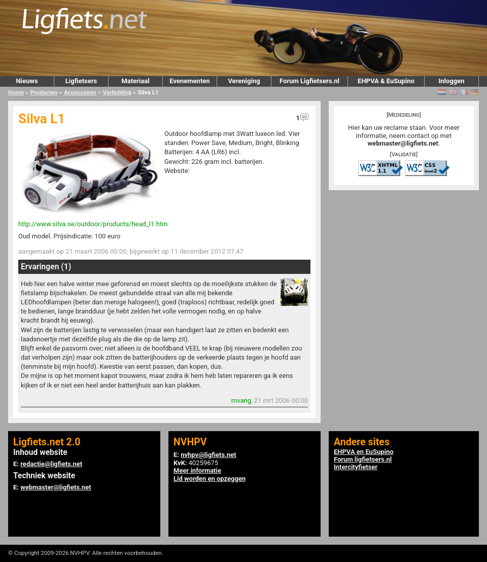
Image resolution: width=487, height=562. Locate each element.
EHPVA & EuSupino (386, 81)
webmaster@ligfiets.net (403, 143)
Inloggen (451, 81)
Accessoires (80, 92)
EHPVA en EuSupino (364, 451)
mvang (241, 400)
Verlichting (116, 92)
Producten (44, 92)
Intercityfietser (355, 467)
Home (16, 92)
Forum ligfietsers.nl (363, 459)
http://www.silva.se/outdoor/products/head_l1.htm (92, 224)
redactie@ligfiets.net (51, 464)
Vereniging (244, 81)
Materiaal (135, 81)
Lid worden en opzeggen (209, 478)
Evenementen (189, 81)
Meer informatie (197, 470)
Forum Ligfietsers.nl (309, 81)
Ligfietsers (81, 81)
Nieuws (27, 81)
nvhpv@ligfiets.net (208, 455)
